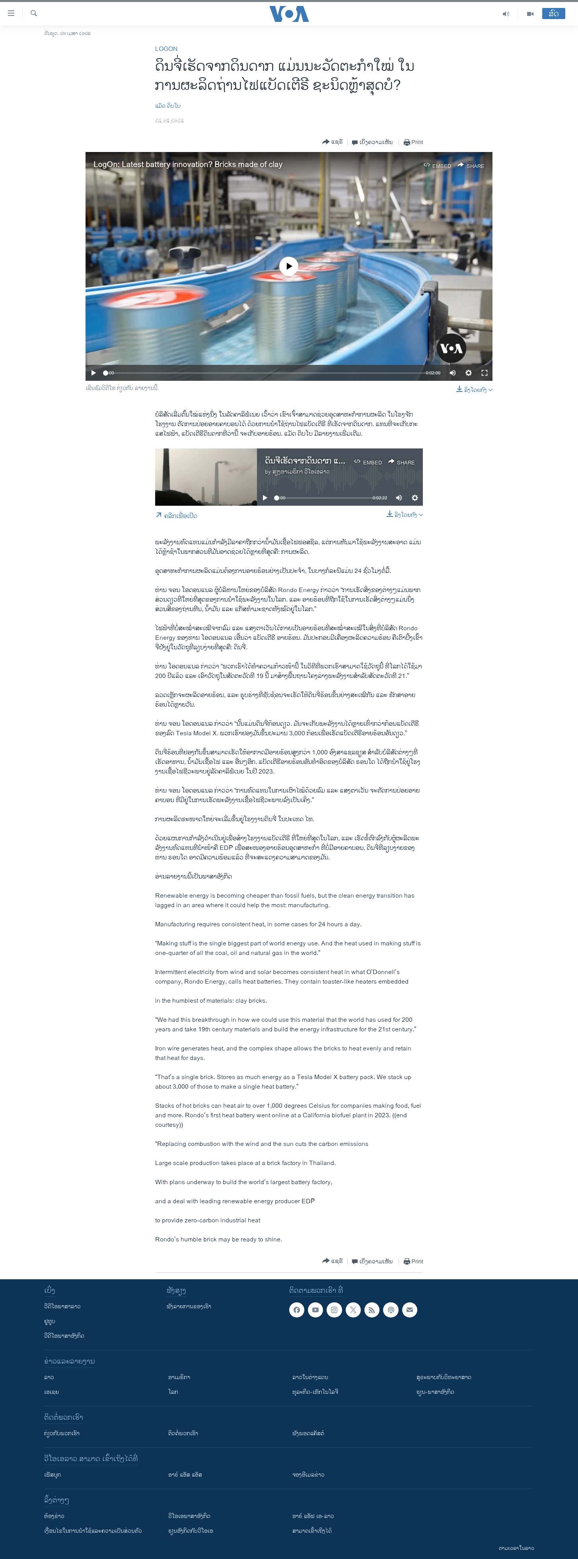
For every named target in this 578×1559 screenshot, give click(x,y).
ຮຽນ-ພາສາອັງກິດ (435, 1392)
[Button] (332, 142)
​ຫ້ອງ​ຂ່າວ (54, 1516)
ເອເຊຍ (51, 1392)
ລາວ (49, 1377)
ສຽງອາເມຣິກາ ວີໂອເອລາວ (301, 471)
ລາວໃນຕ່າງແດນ (310, 1377)
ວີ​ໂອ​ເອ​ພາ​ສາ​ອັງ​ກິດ (189, 1516)
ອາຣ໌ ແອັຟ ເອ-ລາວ (313, 1516)
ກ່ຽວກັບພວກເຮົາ (62, 1433)
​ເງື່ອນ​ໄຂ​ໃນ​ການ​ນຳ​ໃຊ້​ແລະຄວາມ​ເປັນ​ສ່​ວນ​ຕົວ (93, 1531)
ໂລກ (173, 1392)
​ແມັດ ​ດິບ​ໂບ (168, 106)
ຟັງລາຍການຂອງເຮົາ (189, 1306)
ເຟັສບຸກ (52, 1475)
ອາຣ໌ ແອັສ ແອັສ (185, 1475)
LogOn (166, 49)
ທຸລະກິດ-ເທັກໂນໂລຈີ (315, 1392)
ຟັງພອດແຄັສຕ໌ (308, 1433)
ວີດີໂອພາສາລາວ (62, 1306)
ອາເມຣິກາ (179, 1377)
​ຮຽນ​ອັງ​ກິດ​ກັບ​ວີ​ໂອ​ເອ (190, 1531)
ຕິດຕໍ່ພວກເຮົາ (183, 1433)
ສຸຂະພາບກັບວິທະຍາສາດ (443, 1377)
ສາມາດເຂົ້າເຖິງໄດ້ (312, 1531)
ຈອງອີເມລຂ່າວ (308, 1475)
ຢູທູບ (49, 1321)
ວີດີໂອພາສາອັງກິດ (64, 1336)
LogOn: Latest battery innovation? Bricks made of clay (187, 164)
